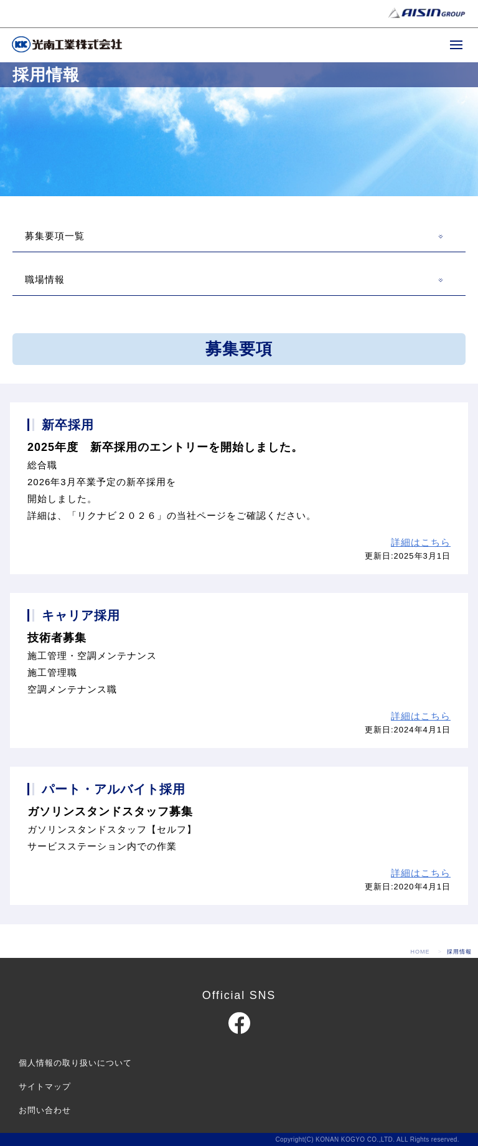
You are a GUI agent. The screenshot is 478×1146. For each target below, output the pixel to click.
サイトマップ (45, 1086)
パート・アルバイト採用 (113, 789)
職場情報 (45, 279)
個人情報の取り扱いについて (75, 1063)
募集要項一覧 (55, 235)
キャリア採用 (81, 615)
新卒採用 (68, 425)
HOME (420, 952)
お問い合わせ (45, 1110)
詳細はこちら (421, 542)
